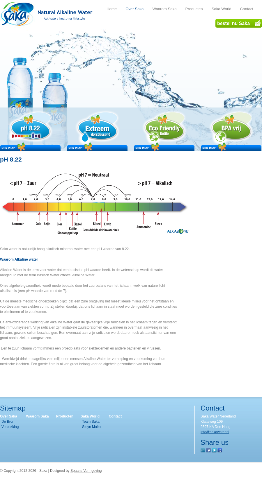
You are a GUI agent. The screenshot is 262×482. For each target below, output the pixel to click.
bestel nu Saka (239, 23)
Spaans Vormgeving (86, 471)
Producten (64, 416)
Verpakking (10, 427)
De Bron (7, 422)
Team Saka (91, 422)
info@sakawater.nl (215, 432)
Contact (115, 416)
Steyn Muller (92, 427)
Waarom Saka (37, 416)
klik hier (13, 148)
